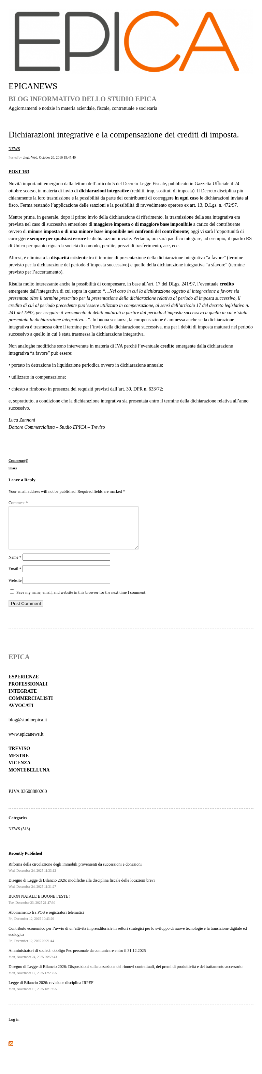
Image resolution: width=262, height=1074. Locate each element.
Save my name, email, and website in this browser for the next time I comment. (81, 600)
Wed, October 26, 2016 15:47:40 (53, 157)
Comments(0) (18, 460)
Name (15, 565)
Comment (18, 502)
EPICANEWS (33, 86)
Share (13, 468)
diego (26, 157)
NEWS (14, 148)
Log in (14, 1027)
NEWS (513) (19, 837)
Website (15, 588)
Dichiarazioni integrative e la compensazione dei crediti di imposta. (124, 134)
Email (15, 577)
